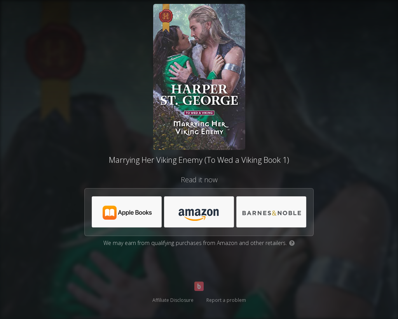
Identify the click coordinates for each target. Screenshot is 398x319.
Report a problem (226, 300)
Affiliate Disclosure (173, 300)
